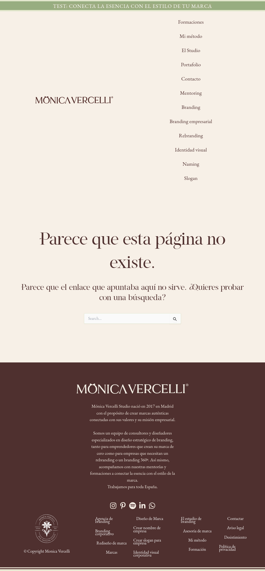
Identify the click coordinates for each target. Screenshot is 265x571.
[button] (132, 6)
